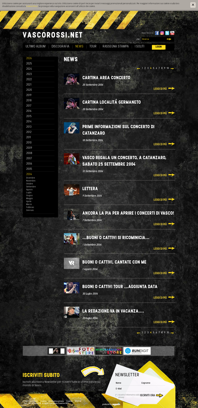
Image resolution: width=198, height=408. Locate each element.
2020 (29, 90)
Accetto (129, 396)
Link (138, 39)
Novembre (30, 181)
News (79, 46)
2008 (29, 153)
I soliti (139, 46)
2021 (29, 84)
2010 (29, 142)
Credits (43, 401)
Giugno (29, 195)
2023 (29, 74)
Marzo (29, 204)
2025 (29, 63)
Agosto (29, 190)
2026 (29, 58)
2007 (29, 158)
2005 (29, 169)
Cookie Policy (31, 6)
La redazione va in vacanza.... (113, 311)
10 (168, 68)
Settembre (31, 187)
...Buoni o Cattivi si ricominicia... (116, 238)
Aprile (28, 201)
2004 (29, 174)
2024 (29, 69)
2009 (29, 148)
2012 (29, 132)
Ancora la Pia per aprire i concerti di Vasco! (128, 213)
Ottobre (29, 184)
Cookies (69, 401)
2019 (29, 95)
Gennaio (30, 210)
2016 (29, 111)
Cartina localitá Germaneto (111, 102)
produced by (111, 404)
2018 (29, 100)
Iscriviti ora (147, 395)
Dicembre (30, 178)
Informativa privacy (56, 401)
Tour (93, 46)
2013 (29, 127)
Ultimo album (36, 46)
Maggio (29, 198)
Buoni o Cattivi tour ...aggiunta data (120, 286)
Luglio (29, 193)
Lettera (90, 189)
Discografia (60, 46)
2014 (29, 121)
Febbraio (30, 207)
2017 (28, 105)
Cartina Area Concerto (106, 78)
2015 (29, 116)
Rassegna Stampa (116, 46)
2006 (29, 163)
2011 (28, 137)
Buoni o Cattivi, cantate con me (114, 262)
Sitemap (78, 401)
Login (159, 47)
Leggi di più (160, 89)
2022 (29, 79)
